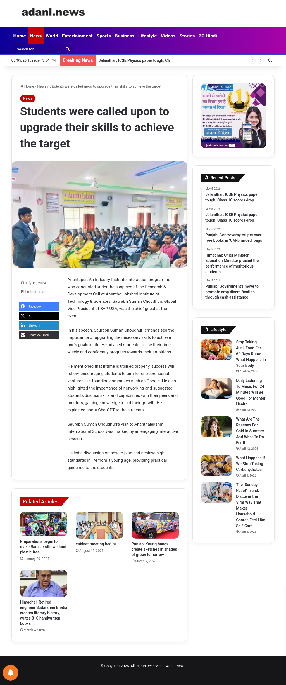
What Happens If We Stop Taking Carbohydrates (250, 464)
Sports (104, 36)
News (36, 36)
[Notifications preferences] (10, 673)
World (52, 36)
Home (19, 36)
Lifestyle (147, 36)
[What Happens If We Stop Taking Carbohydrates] (216, 465)
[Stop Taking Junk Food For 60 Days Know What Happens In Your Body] (216, 349)
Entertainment (77, 36)
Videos (168, 36)
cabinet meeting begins (96, 544)
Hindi (208, 36)
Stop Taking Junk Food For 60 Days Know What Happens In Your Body (251, 354)
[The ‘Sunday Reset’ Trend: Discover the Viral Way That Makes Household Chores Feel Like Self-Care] (216, 492)
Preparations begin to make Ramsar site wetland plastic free (43, 546)
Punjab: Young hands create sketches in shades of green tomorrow (154, 549)
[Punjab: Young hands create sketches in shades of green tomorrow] (155, 525)
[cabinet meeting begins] (99, 525)
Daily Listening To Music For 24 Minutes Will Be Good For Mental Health (250, 392)
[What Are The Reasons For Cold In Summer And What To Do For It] (216, 426)
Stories (187, 36)
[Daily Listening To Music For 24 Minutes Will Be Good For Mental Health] (216, 388)
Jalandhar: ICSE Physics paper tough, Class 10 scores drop (150, 60)
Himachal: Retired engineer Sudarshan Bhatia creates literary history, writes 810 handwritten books (43, 613)
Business (124, 36)
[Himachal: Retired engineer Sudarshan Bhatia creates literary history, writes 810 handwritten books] (44, 583)
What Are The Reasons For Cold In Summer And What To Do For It (250, 431)
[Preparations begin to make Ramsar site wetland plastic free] (44, 524)
